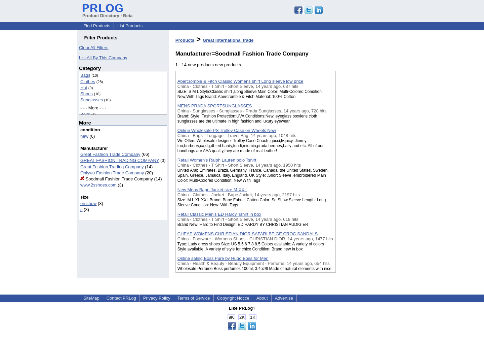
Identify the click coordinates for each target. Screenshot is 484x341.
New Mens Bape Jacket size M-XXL (212, 189)
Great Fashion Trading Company (112, 166)
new (84, 136)
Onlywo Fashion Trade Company (112, 172)
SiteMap (91, 298)
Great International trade (228, 40)
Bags (85, 75)
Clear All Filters (93, 47)
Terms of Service (193, 298)
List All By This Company (103, 57)
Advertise (284, 298)
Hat (83, 87)
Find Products (96, 25)
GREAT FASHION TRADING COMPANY (119, 160)
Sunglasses (91, 99)
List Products (130, 25)
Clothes (87, 81)
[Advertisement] (369, 175)
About (262, 298)
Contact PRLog (121, 298)
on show (88, 203)
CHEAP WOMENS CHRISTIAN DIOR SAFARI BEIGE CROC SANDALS (247, 233)
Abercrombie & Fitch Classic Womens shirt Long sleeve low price (240, 81)
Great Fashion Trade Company (110, 154)
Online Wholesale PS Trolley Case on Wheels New (226, 130)
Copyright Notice (233, 298)
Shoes (86, 93)
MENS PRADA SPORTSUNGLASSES (214, 105)
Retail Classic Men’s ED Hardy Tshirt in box (219, 214)
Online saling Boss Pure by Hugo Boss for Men (223, 258)
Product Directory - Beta (107, 13)
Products (184, 40)
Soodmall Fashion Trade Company (116, 178)
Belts (85, 114)
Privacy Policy (156, 298)
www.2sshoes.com (98, 184)
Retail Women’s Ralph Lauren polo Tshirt (216, 160)
